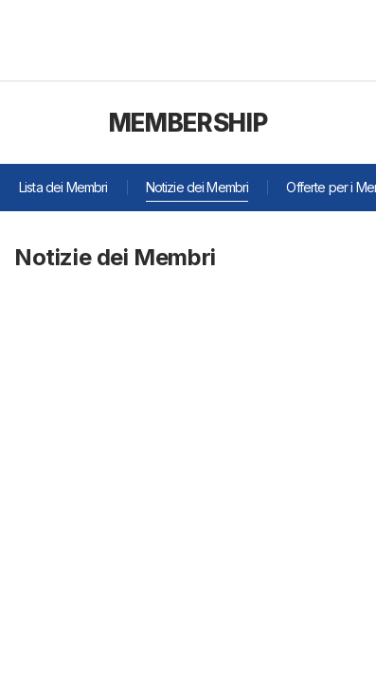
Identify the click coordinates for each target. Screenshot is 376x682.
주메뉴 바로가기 (0, 0)
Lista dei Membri (63, 187)
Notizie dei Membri (197, 187)
